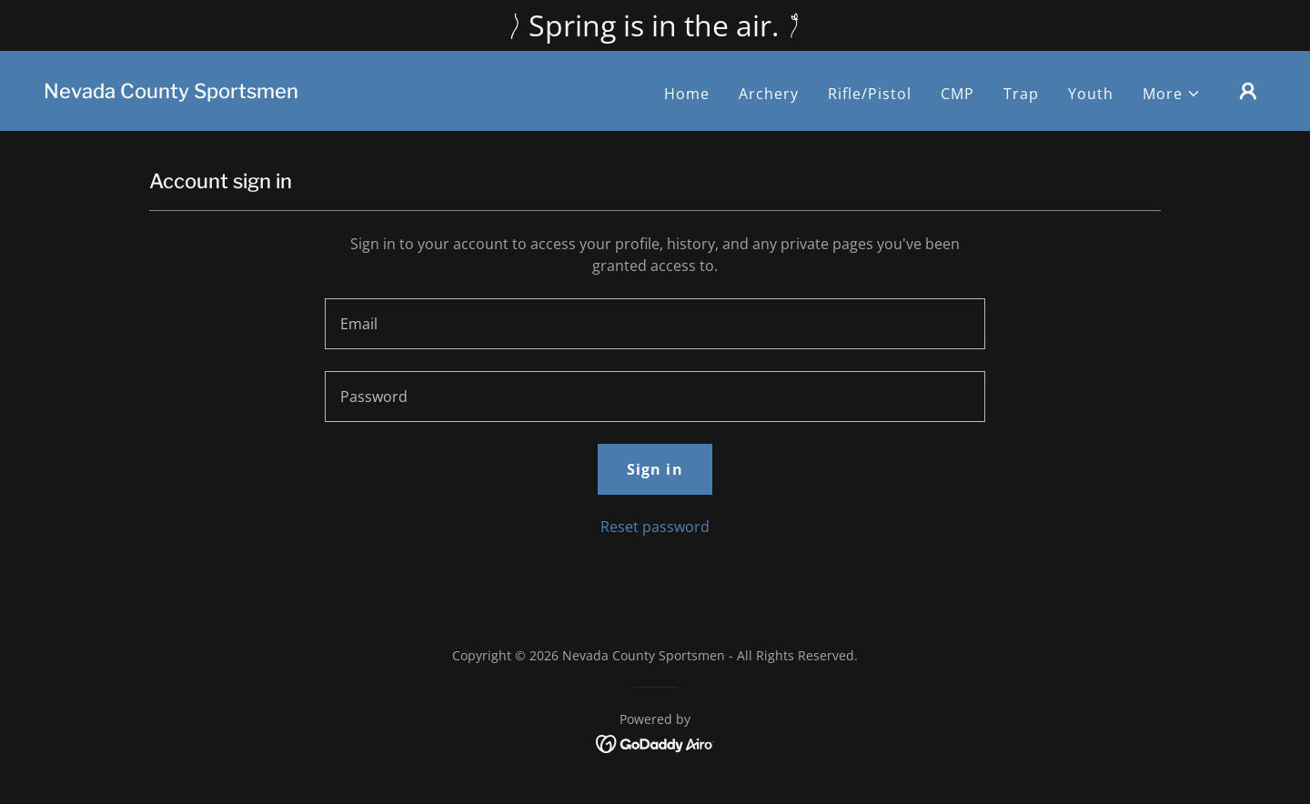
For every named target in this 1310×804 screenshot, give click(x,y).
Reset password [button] (655, 527)
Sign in (654, 469)
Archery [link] (769, 94)
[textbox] (654, 323)
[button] (1172, 94)
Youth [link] (1091, 94)
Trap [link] (1021, 94)
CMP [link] (957, 94)
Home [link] (687, 94)
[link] (171, 93)
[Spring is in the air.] (655, 25)
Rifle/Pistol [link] (870, 94)
